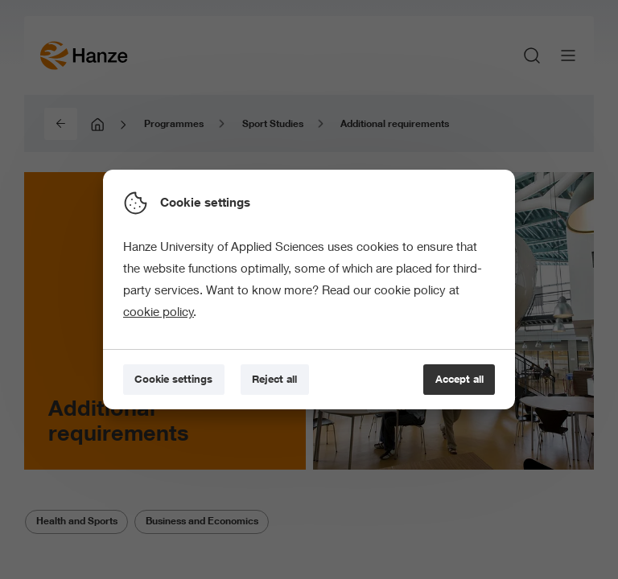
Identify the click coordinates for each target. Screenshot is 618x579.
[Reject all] (275, 379)
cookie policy (158, 311)
